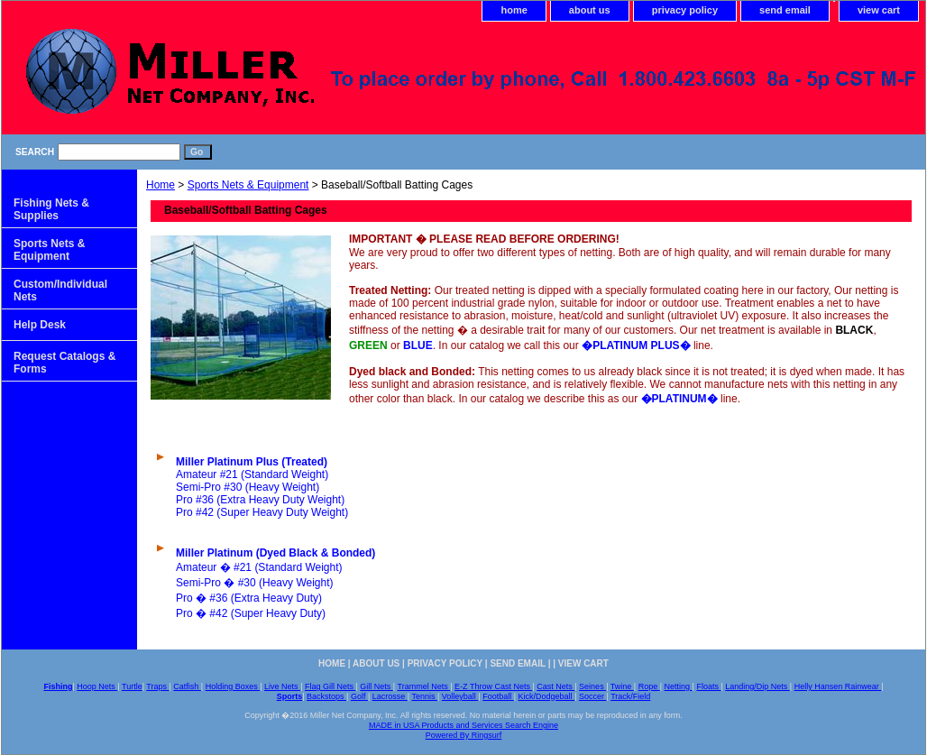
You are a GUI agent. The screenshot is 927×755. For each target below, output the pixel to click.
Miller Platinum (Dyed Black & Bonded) (275, 553)
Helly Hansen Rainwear (838, 686)
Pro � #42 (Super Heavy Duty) (251, 613)
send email (785, 10)
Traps (157, 686)
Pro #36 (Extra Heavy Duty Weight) (260, 499)
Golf (359, 696)
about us (589, 10)
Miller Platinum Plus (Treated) (251, 462)
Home (160, 185)
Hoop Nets (97, 686)
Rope (649, 686)
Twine (622, 686)
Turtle (132, 686)
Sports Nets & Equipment (248, 185)
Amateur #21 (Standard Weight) (252, 474)
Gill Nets (376, 686)
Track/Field (630, 696)
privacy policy (685, 10)
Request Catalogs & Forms (64, 362)
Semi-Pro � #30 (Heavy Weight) (255, 582)
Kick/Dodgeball (547, 696)
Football (498, 696)
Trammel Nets (424, 686)
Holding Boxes (233, 686)
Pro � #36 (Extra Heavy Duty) (249, 598)
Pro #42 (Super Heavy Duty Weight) (262, 512)
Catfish (187, 686)
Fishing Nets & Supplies (51, 209)
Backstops (326, 696)
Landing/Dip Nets (757, 686)
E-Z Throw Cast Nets (493, 686)
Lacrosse (390, 696)
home (513, 10)
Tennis (424, 696)
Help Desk (40, 324)
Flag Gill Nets (330, 686)
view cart (879, 10)
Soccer (593, 696)
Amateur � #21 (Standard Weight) (259, 567)
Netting (679, 686)
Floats (708, 686)
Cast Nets (555, 686)
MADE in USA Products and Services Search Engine (463, 725)
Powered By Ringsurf (464, 735)
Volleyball (460, 696)
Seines (592, 686)
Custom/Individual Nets (60, 290)
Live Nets (282, 686)
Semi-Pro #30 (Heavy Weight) (247, 487)
